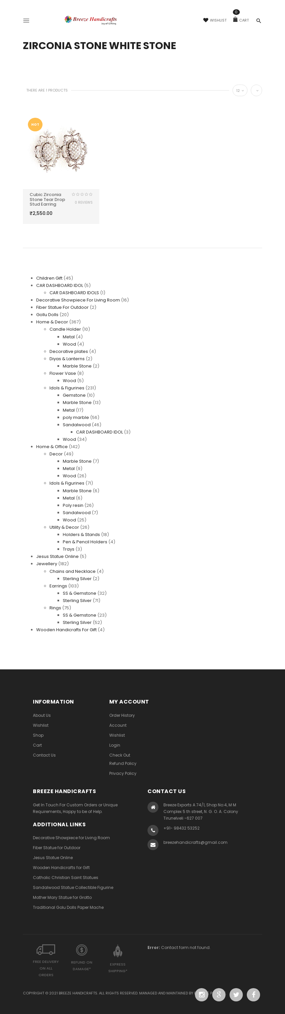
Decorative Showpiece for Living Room (71, 838)
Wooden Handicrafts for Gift (61, 867)
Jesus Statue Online (53, 857)
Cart (241, 20)
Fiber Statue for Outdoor (56, 847)
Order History (122, 715)
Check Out (119, 755)
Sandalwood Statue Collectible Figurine (73, 887)
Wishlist (215, 20)
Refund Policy (123, 763)
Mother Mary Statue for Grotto (62, 897)
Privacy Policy (123, 773)
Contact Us (44, 755)
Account (118, 725)
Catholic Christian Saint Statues (65, 877)
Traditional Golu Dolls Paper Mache (68, 907)
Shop (38, 735)
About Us (42, 715)
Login (114, 745)
